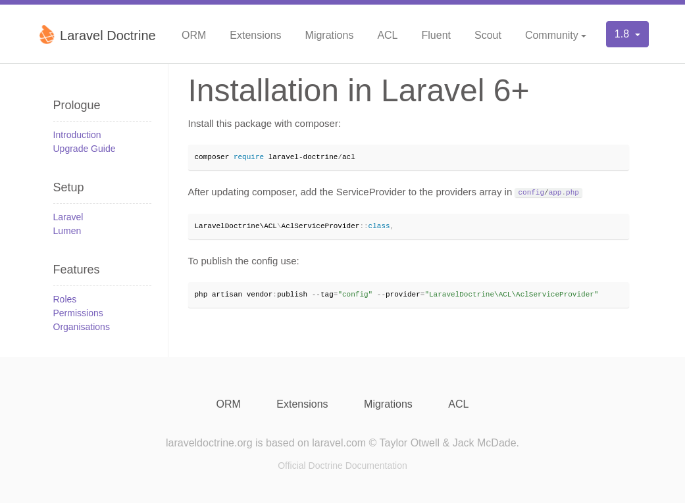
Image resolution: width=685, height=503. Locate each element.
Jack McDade (485, 442)
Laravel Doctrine (96, 34)
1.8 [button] (623, 33)
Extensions (255, 35)
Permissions (78, 313)
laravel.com (339, 442)
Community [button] (551, 35)
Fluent (436, 35)
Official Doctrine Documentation (342, 465)
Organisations (81, 327)
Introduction (77, 135)
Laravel (68, 217)
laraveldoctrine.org (209, 442)
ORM (194, 35)
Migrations (329, 35)
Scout (487, 35)
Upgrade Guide (84, 148)
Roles (65, 299)
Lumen (67, 231)
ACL (387, 35)
